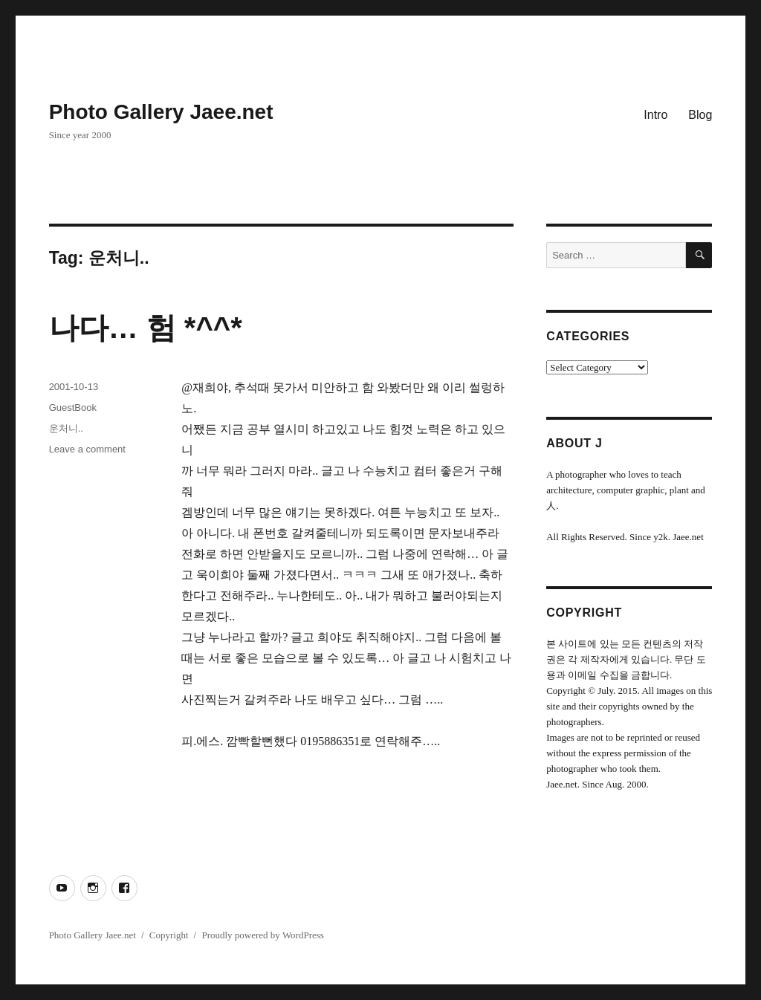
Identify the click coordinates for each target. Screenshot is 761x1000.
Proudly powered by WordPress (262, 935)
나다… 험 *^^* (145, 327)
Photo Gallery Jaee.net (161, 111)
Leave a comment (87, 449)
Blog (700, 114)
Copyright (169, 935)
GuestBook (73, 407)
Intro (655, 114)
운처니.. (66, 428)
